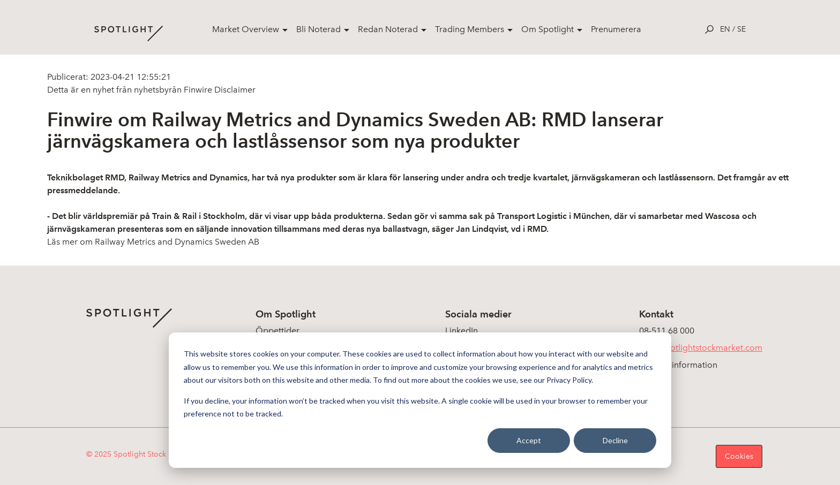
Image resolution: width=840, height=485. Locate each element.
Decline (615, 440)
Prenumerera (616, 29)
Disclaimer (234, 90)
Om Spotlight (547, 29)
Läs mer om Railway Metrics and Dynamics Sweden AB (153, 242)
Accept (528, 440)
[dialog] (420, 400)
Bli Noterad (318, 29)
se (741, 29)
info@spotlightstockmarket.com (700, 348)
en (725, 29)
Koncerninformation (678, 365)
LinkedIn (461, 330)
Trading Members (469, 29)
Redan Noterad (388, 29)
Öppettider (277, 330)
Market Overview (245, 29)
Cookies (739, 456)
